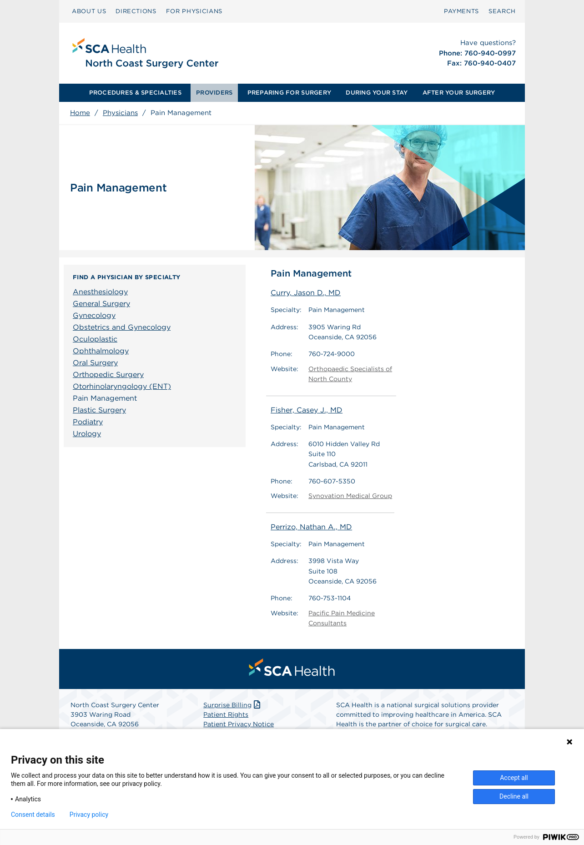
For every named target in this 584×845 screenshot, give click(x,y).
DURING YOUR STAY (377, 92)
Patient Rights (225, 714)
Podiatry (88, 421)
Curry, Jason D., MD (306, 292)
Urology (87, 433)
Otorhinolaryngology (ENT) (122, 386)
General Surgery (101, 303)
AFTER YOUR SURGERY (459, 92)
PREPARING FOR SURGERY (289, 92)
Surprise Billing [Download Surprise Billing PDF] (232, 705)
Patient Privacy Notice (238, 724)
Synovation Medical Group (350, 496)
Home (80, 113)
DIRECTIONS (136, 11)
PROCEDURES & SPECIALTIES (135, 92)
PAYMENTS (461, 11)
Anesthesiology (100, 291)
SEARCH (502, 11)
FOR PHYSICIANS (194, 11)
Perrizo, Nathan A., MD (311, 527)
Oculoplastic (95, 339)
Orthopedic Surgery (108, 374)
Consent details (33, 814)
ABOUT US (89, 11)
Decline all (514, 796)
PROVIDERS (214, 92)
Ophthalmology (101, 351)
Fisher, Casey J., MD (306, 410)
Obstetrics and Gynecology (122, 327)
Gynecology (94, 315)
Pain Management (105, 398)
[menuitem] (89, 11)
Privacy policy (89, 814)
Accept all (514, 777)
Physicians (120, 113)
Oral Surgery (95, 362)
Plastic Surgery (99, 410)
